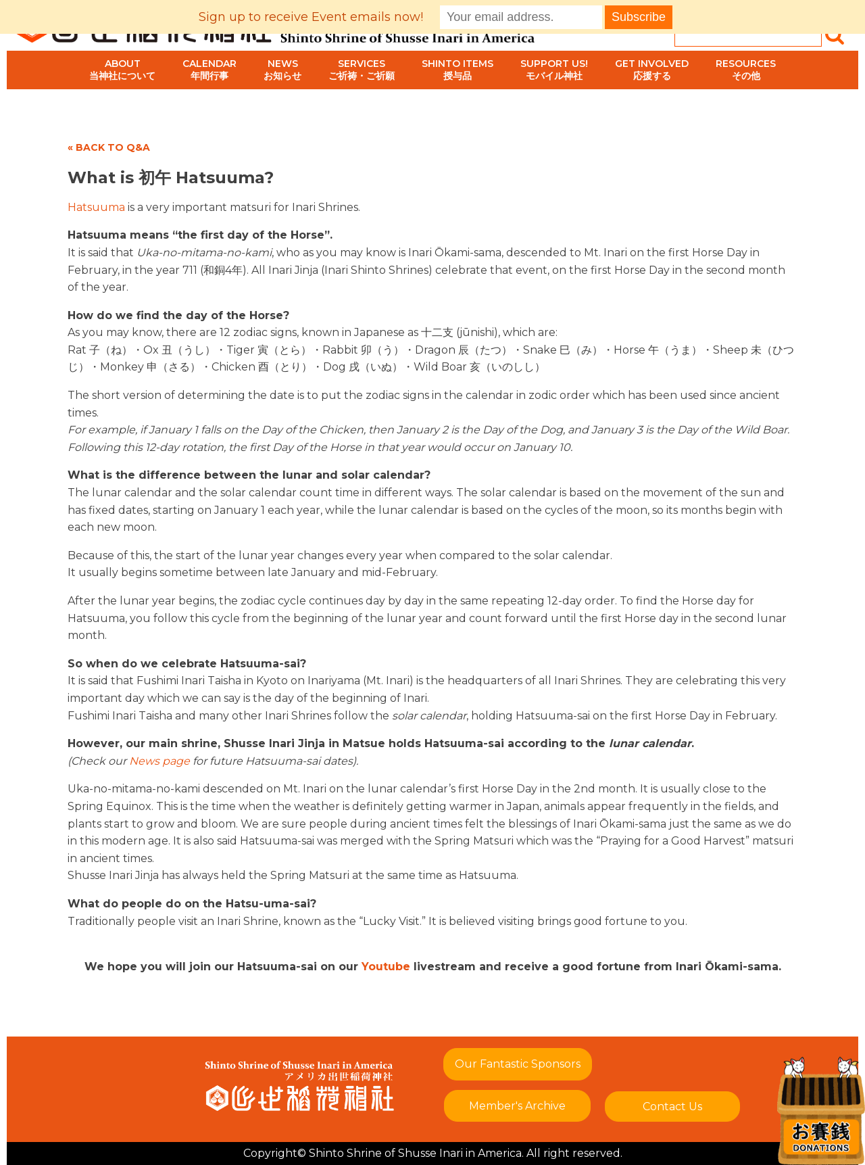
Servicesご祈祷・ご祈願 (361, 69)
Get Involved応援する (652, 69)
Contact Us (672, 1106)
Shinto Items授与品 (457, 69)
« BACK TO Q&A (109, 147)
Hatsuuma (96, 207)
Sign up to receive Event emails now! (311, 16)
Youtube (386, 966)
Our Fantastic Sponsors (517, 1063)
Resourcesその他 (746, 69)
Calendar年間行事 (209, 69)
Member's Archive (517, 1105)
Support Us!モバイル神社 (554, 69)
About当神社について (122, 69)
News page (159, 761)
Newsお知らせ (282, 69)
